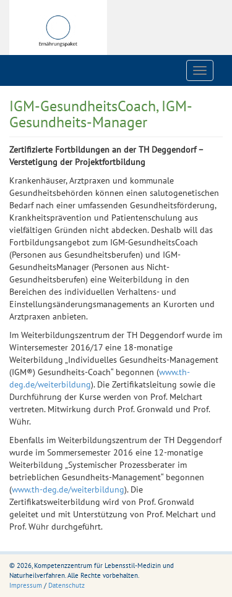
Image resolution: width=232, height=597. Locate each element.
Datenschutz (66, 585)
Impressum (25, 585)
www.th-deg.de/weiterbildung (68, 489)
